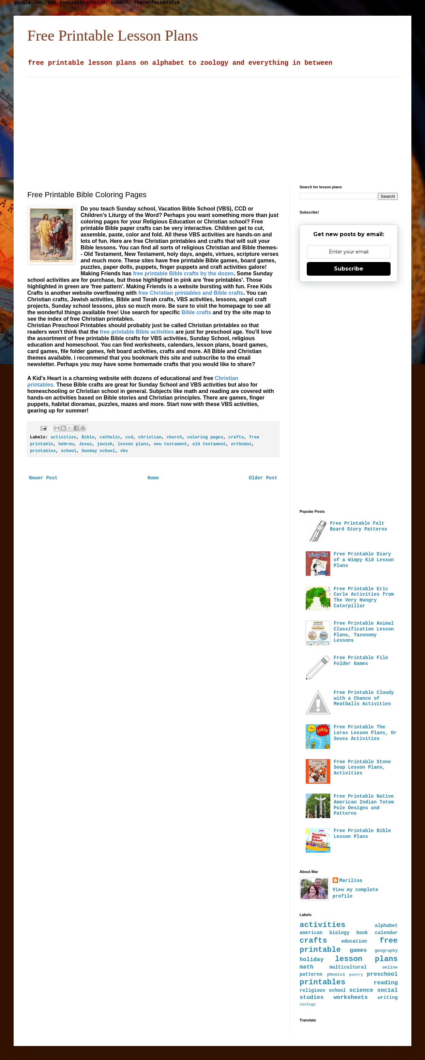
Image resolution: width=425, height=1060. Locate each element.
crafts (236, 437)
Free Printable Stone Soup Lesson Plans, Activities (362, 767)
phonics (336, 974)
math (306, 967)
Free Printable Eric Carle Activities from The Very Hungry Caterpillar (364, 597)
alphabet (386, 925)
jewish (104, 444)
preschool (382, 974)
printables (43, 451)
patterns (311, 974)
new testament (170, 444)
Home (153, 478)
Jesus (85, 444)
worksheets (350, 997)
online (390, 967)
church (174, 437)
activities (63, 437)
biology (340, 932)
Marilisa (350, 880)
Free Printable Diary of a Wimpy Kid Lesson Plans (364, 559)
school (68, 451)
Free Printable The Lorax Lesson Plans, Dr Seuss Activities (365, 732)
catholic (110, 437)
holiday (312, 959)
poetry (356, 975)
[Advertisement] (188, 124)
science (361, 990)
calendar (386, 932)
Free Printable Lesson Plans (112, 35)
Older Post (263, 478)
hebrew (66, 444)
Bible (87, 437)
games (358, 950)
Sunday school (98, 451)
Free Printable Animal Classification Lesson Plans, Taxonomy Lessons (364, 632)
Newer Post (43, 478)
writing (388, 997)
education (354, 941)
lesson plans (133, 444)
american (311, 932)
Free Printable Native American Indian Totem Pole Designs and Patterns (364, 805)
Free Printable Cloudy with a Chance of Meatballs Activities (364, 698)
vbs (124, 451)
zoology (308, 1004)
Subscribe (348, 268)
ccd (129, 437)
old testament (209, 444)
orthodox (241, 444)
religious (312, 990)
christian (150, 437)
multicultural (348, 967)
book (362, 932)
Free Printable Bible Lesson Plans (362, 833)
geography (386, 950)
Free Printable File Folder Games (361, 660)
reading (386, 982)
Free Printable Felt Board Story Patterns (358, 526)
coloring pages (205, 437)
